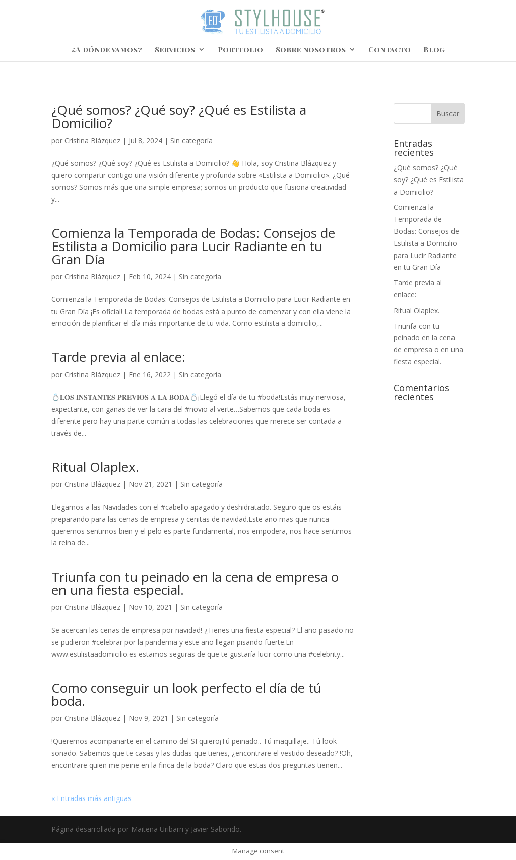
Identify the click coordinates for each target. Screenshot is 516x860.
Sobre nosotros (311, 50)
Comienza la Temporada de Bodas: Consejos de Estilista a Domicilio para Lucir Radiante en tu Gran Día (193, 246)
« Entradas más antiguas (91, 798)
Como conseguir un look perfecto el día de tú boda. (186, 694)
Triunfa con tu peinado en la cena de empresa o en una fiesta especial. (195, 583)
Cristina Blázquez (92, 140)
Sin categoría (191, 140)
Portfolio (240, 50)
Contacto (389, 50)
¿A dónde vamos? (107, 50)
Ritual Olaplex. (95, 467)
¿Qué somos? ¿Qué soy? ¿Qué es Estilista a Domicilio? (178, 116)
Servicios (175, 50)
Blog (434, 50)
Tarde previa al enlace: (118, 357)
